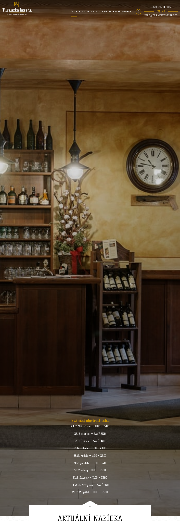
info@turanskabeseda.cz (161, 15)
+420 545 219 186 (161, 7)
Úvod (74, 11)
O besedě (114, 11)
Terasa (103, 11)
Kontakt (127, 11)
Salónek (92, 11)
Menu (82, 11)
